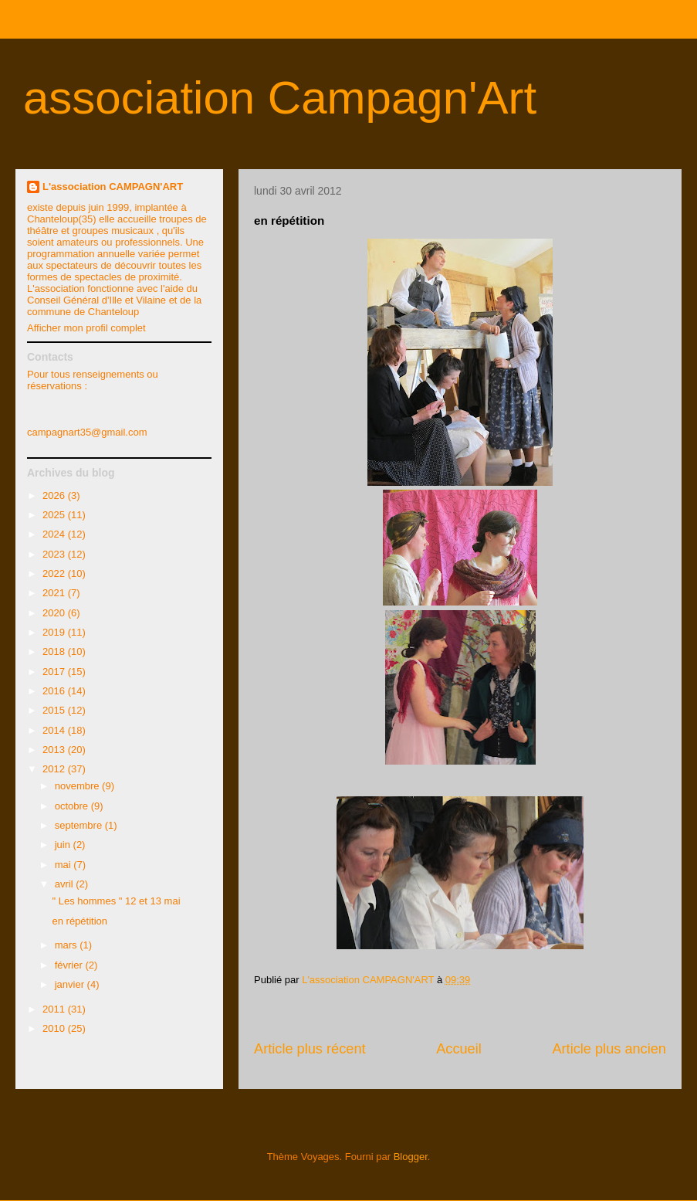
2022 (55, 573)
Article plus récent (310, 1049)
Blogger (411, 1156)
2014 (55, 730)
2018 (55, 651)
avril (65, 884)
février (70, 965)
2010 (55, 1028)
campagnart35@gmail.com (87, 432)
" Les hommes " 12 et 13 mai (116, 901)
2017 (55, 671)
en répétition (79, 921)
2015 (55, 710)
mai (64, 864)
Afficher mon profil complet (86, 328)
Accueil (459, 1049)
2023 (55, 554)
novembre (78, 786)
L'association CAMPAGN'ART (112, 186)
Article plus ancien (609, 1049)
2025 (55, 515)
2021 (55, 593)
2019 (55, 632)
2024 (55, 534)
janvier (71, 984)
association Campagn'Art (279, 98)
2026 (55, 495)
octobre (73, 806)
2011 (55, 1009)
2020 (55, 613)
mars (67, 945)
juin (64, 844)
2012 (55, 769)
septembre (80, 825)
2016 (55, 691)
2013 (55, 749)
